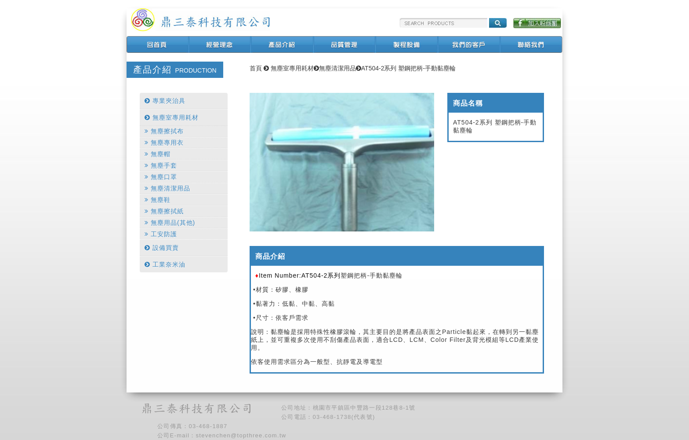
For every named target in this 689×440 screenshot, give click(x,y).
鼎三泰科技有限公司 (200, 19)
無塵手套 (161, 165)
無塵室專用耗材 (172, 117)
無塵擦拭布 (164, 131)
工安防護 (161, 234)
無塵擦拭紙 (164, 211)
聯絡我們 (532, 44)
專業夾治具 (165, 100)
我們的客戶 (470, 44)
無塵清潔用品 (167, 188)
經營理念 (220, 44)
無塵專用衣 (164, 142)
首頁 (256, 68)
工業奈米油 (165, 264)
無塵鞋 (157, 199)
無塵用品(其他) (170, 222)
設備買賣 (162, 247)
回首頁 (158, 44)
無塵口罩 (161, 176)
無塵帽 (157, 154)
